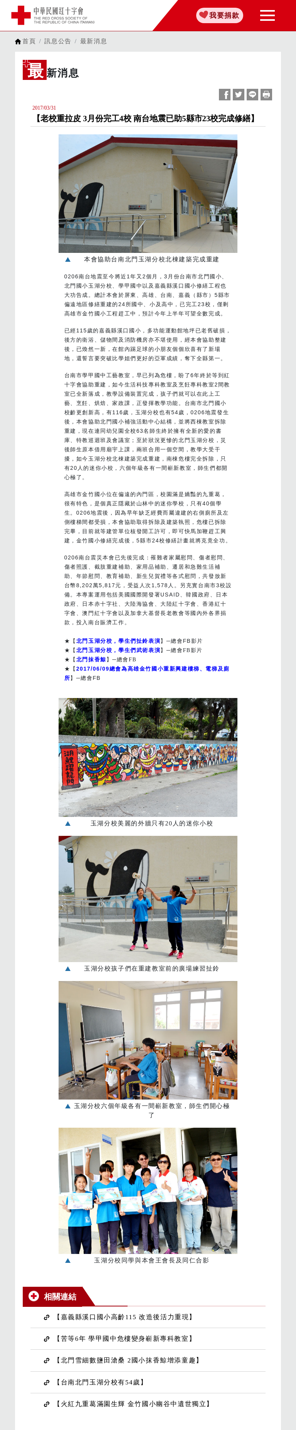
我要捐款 (224, 15)
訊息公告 (57, 41)
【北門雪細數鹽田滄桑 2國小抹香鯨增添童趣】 (128, 1360)
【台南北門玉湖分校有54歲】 (100, 1382)
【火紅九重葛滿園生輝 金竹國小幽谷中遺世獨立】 (134, 1404)
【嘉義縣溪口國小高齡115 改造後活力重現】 (125, 1317)
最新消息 (93, 41)
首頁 (29, 41)
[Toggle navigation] (267, 15)
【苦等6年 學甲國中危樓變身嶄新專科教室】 (125, 1338)
